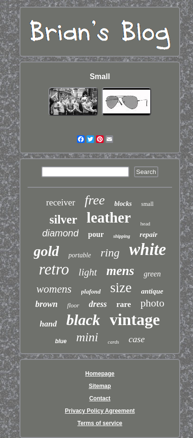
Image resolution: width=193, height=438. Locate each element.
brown (46, 304)
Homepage (99, 373)
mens (120, 271)
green (152, 274)
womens (53, 289)
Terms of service (100, 423)
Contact (100, 398)
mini (87, 337)
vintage (135, 319)
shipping (121, 236)
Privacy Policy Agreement (100, 410)
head (145, 223)
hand (48, 323)
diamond (60, 233)
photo (152, 303)
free (95, 200)
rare (123, 304)
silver (63, 219)
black (83, 319)
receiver (60, 202)
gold (46, 251)
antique (152, 291)
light (87, 272)
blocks (123, 203)
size (121, 287)
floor (73, 305)
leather (109, 217)
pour (96, 234)
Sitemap (100, 386)
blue (61, 341)
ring (109, 252)
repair (149, 234)
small (147, 204)
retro (54, 269)
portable (79, 255)
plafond (91, 291)
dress (98, 304)
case (137, 339)
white (147, 249)
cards (113, 342)
